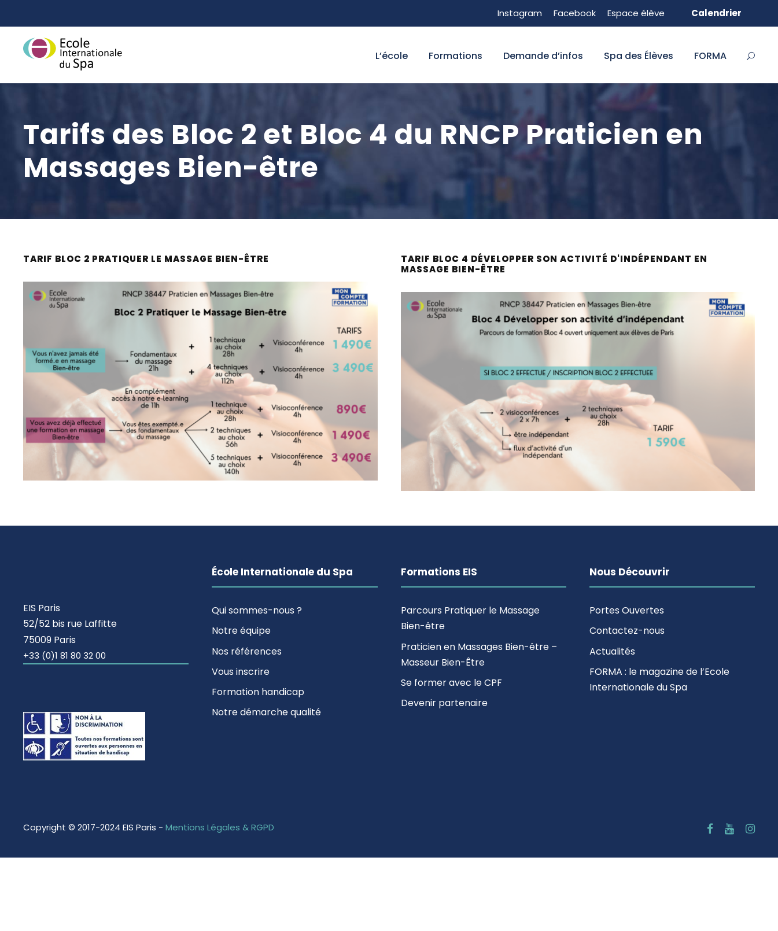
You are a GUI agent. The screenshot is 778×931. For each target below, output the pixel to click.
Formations (455, 55)
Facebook (575, 13)
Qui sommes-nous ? (257, 610)
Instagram (519, 13)
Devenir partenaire (444, 703)
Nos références (247, 651)
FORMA (710, 55)
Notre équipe (241, 630)
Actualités (612, 651)
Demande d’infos (543, 55)
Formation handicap (258, 692)
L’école (391, 55)
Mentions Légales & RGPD (219, 827)
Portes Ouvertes (626, 610)
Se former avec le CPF (451, 682)
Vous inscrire (241, 671)
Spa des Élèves (638, 55)
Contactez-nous (627, 630)
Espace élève (636, 13)
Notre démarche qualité (266, 712)
